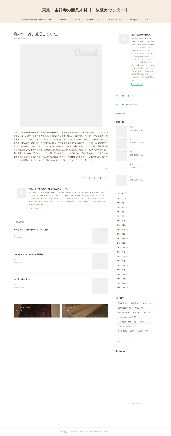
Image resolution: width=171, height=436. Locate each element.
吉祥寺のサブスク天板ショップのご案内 (31, 229)
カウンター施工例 (127, 326)
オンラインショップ (116, 20)
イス (147, 312)
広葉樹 (143, 331)
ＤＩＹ (147, 303)
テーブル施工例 (126, 331)
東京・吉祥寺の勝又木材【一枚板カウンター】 (85, 10)
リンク (146, 20)
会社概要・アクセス (94, 20)
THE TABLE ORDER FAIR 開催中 (28, 254)
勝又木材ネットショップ (126, 95)
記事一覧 (63, 20)
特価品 (135, 303)
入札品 (139, 308)
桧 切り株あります (22, 279)
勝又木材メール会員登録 (126, 104)
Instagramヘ (137, 403)
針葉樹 (145, 322)
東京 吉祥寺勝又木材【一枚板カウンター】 (37, 20)
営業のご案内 (124, 308)
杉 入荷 (133, 177)
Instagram (133, 20)
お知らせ (77, 20)
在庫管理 (122, 303)
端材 (136, 312)
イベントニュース (127, 317)
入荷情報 (123, 312)
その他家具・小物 (127, 322)
